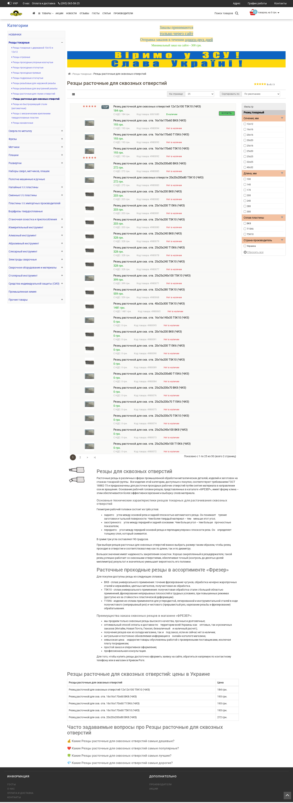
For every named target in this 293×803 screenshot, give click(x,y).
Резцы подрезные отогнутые (27, 78)
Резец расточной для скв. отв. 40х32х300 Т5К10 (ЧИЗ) (149, 304)
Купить (227, 113)
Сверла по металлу (20, 130)
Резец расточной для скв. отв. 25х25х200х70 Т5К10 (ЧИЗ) (151, 416)
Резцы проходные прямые (26, 73)
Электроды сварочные (23, 259)
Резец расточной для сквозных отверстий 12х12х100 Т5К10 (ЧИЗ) (157, 106)
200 (249, 195)
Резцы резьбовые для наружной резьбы (33, 83)
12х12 (250, 124)
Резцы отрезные (20, 57)
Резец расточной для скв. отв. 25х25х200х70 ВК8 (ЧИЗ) (149, 388)
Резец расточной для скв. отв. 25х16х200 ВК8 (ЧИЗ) (147, 192)
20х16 (250, 135)
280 (249, 206)
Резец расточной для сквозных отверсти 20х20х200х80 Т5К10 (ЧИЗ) (158, 178)
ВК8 (249, 223)
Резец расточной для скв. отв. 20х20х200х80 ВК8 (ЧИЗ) (149, 164)
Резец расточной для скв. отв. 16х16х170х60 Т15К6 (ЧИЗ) (151, 135)
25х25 (250, 156)
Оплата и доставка (20, 794)
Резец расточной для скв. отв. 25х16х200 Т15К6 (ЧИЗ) (149, 206)
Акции (59, 13)
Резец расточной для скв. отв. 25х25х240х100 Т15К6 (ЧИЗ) (152, 444)
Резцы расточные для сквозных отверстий (35, 99)
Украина (251, 246)
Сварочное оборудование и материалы (33, 267)
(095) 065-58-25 (70, 3)
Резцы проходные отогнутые (27, 67)
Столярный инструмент (23, 275)
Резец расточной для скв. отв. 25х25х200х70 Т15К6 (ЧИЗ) (151, 402)
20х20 (250, 140)
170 (249, 190)
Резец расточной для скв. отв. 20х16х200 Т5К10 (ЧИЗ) (149, 360)
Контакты (14, 798)
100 (249, 179)
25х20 (250, 151)
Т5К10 (250, 234)
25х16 (250, 145)
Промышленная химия (22, 291)
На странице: (176, 94)
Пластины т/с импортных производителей (34, 203)
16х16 (250, 129)
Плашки (13, 155)
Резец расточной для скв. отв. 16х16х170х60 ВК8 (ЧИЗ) (149, 121)
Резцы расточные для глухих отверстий (33, 93)
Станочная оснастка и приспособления (33, 219)
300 (249, 211)
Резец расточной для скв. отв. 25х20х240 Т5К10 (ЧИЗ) (149, 262)
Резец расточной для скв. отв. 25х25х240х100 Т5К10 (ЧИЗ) (152, 276)
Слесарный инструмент (23, 251)
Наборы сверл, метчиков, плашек (29, 171)
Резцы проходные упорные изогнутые (32, 62)
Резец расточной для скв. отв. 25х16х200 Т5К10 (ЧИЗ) (149, 220)
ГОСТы (95, 13)
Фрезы (13, 139)
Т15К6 (250, 229)
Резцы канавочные (22, 123)
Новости (71, 13)
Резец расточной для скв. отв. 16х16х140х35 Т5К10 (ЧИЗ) (151, 318)
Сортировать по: (231, 94)
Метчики (14, 147)
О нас (11, 789)
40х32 (250, 167)
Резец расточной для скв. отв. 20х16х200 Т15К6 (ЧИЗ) (149, 346)
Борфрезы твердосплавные (26, 211)
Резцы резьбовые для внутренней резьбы (34, 88)
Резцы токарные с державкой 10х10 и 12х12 (32, 50)
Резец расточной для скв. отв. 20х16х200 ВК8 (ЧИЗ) (147, 332)
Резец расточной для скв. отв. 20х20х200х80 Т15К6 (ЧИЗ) (151, 374)
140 (249, 184)
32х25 (250, 162)
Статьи (106, 13)
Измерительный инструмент (26, 227)
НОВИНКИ (15, 34)
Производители (123, 13)
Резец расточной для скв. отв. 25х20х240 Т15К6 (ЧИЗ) (149, 248)
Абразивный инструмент (24, 243)
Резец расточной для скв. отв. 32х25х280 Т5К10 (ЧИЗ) (149, 290)
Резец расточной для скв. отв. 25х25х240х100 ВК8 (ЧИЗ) (150, 430)
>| (95, 458)
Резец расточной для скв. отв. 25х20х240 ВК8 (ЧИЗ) (147, 234)
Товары (46, 13)
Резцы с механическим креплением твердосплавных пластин (30, 115)
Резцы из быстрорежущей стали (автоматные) (29, 106)
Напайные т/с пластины (23, 187)
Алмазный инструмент (22, 235)
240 (249, 201)
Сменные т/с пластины (23, 195)
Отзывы (84, 13)
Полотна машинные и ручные (27, 179)
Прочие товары (18, 299)
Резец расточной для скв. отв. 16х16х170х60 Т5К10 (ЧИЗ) (151, 149)
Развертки (15, 163)
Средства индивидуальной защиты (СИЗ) (34, 283)
